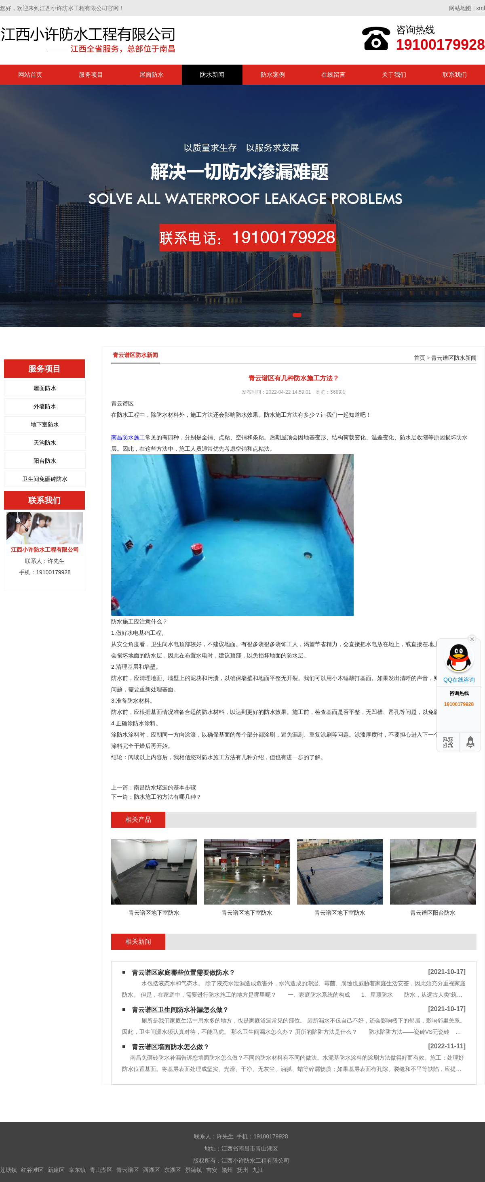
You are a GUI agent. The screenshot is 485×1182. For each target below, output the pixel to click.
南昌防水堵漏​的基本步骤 (165, 787)
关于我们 (394, 74)
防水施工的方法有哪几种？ (168, 797)
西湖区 (151, 1170)
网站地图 (460, 8)
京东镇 (77, 1170)
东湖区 (172, 1170)
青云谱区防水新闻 (454, 358)
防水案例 (273, 74)
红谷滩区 (32, 1170)
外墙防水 (45, 406)
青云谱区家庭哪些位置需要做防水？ (183, 972)
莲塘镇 (8, 1170)
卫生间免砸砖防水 (44, 479)
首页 (419, 358)
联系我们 (455, 74)
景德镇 (193, 1170)
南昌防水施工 (128, 437)
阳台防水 (45, 461)
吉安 (211, 1170)
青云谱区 (127, 1170)
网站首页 (30, 74)
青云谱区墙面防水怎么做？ (170, 1046)
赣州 (227, 1170)
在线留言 (333, 74)
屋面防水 (151, 74)
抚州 (242, 1170)
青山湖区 (101, 1170)
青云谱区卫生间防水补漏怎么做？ (180, 1009)
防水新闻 (212, 74)
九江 (258, 1170)
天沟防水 (45, 442)
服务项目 (91, 74)
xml (480, 8)
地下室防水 (45, 424)
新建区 (56, 1170)
